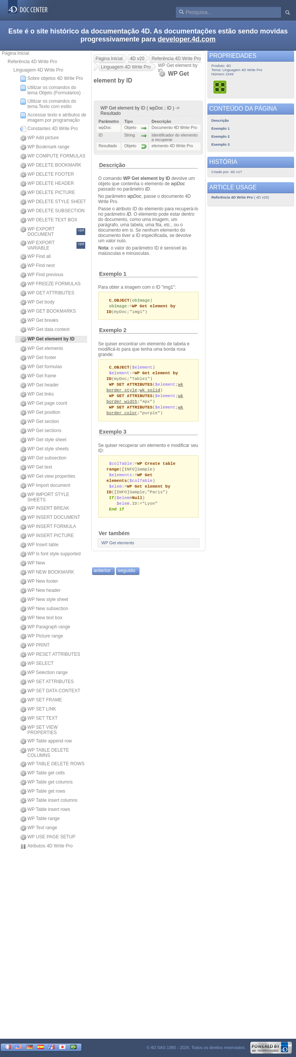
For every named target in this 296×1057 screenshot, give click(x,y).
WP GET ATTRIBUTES (47, 293)
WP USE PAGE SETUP (47, 837)
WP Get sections (40, 431)
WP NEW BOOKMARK (47, 572)
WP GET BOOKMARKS (48, 311)
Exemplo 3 (112, 436)
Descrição (112, 165)
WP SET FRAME (41, 700)
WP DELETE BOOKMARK (50, 165)
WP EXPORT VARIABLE (52, 245)
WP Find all (35, 257)
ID (147, 189)
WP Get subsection (43, 458)
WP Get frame (38, 376)
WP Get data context (45, 330)
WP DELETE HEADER (47, 184)
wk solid (150, 393)
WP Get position (40, 413)
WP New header (40, 591)
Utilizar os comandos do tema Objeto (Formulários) (50, 90)
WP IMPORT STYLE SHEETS (44, 497)
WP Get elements (41, 349)
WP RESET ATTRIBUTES (50, 655)
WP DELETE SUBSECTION (52, 211)
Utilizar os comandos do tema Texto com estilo (48, 104)
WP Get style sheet (43, 440)
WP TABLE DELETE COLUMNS (44, 752)
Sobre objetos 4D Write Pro (51, 79)
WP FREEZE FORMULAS (50, 284)
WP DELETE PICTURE (47, 193)
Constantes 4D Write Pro (49, 129)
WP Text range (38, 828)
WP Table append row (46, 741)
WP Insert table (39, 545)
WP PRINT (34, 645)
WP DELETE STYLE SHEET (53, 202)
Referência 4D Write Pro (32, 61)
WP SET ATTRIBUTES (47, 682)
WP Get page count (43, 404)
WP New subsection (44, 609)
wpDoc (178, 183)
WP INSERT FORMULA (48, 527)
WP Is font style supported (50, 554)
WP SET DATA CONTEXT (50, 691)
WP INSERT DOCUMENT (50, 518)
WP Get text (36, 467)
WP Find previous (41, 275)
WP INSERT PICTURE (47, 536)
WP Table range (40, 819)
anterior (102, 578)
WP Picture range (41, 636)
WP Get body (37, 302)
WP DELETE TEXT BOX (48, 220)
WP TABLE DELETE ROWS (52, 764)
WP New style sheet (44, 600)
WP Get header (39, 385)
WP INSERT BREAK (44, 508)
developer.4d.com (187, 39)
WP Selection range (44, 673)
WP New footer (39, 582)
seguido (126, 578)
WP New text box (41, 618)
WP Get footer (38, 358)
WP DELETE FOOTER (47, 175)
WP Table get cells (42, 773)
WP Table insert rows (45, 810)
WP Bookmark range (45, 147)
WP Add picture (39, 138)
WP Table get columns (46, 782)
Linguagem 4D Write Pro (38, 70)
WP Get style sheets (44, 449)
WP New (32, 563)
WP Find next (37, 266)
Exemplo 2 (112, 331)
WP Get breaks (39, 321)
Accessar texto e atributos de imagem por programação (53, 117)
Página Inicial (15, 53)
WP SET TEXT (38, 718)
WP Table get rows (42, 791)
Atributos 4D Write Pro (46, 846)
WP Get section (39, 422)
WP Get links (37, 394)
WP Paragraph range (45, 627)
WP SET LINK (38, 709)
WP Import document (45, 486)
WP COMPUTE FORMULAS (52, 156)
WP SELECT (37, 664)
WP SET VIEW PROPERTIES (39, 730)
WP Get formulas (41, 367)
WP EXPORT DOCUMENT (52, 231)
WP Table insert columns (49, 801)
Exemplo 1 (112, 274)
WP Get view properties (47, 477)
